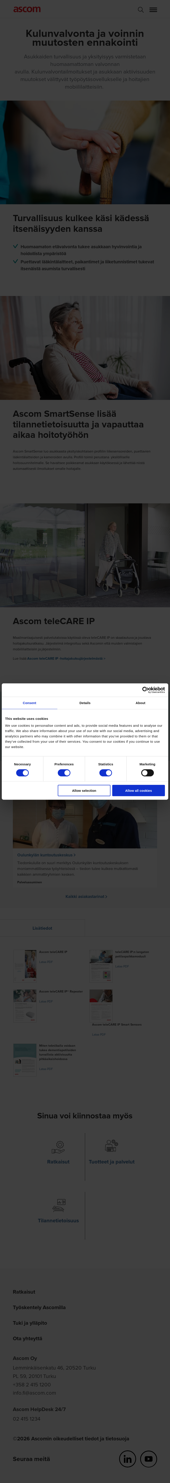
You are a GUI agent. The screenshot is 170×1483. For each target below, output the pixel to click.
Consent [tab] (29, 703)
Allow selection (84, 790)
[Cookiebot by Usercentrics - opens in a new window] (145, 690)
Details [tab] (85, 703)
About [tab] (140, 703)
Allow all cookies (138, 790)
